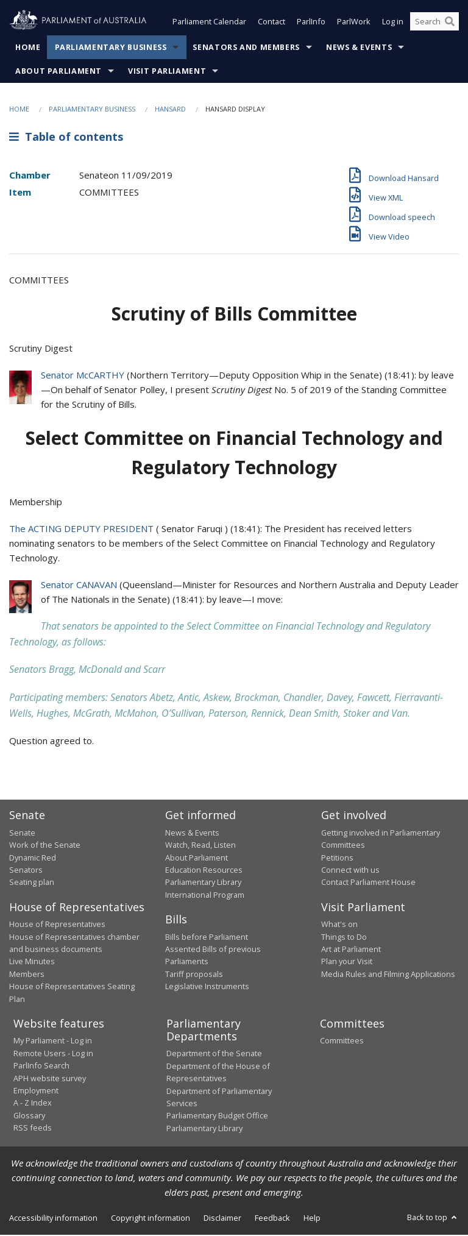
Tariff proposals (194, 975)
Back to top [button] (433, 1218)
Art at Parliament (351, 950)
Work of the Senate (44, 845)
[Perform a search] (450, 23)
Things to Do (344, 937)
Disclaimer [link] (222, 1218)
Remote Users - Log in (53, 1054)
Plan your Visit (346, 962)
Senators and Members (246, 48)
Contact (271, 23)
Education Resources (204, 870)
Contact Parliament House (368, 883)
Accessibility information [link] (53, 1218)
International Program (204, 895)
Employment (35, 1091)
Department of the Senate (214, 1054)
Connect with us (350, 870)
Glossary (29, 1116)
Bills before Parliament (206, 937)
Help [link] (312, 1218)
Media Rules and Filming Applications (388, 975)
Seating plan (31, 883)
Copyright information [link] (150, 1218)
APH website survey (49, 1079)
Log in (392, 23)
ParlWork (353, 23)
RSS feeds (32, 1128)
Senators (26, 870)
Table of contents (66, 138)
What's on (339, 925)
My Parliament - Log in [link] (52, 1041)
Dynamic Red (32, 858)
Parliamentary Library (203, 883)
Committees (342, 1041)
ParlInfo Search (41, 1066)
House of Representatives (57, 925)
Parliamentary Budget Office (217, 1116)
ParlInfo (311, 23)
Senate (22, 833)
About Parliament (58, 72)
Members (26, 975)
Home (28, 48)
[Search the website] (434, 23)
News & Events (359, 48)
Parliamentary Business (111, 48)
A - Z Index (32, 1103)
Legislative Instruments (207, 987)
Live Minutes (32, 962)
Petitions (337, 858)
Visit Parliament (167, 72)
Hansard (170, 110)
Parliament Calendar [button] (209, 23)
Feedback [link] (272, 1218)
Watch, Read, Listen (200, 845)
